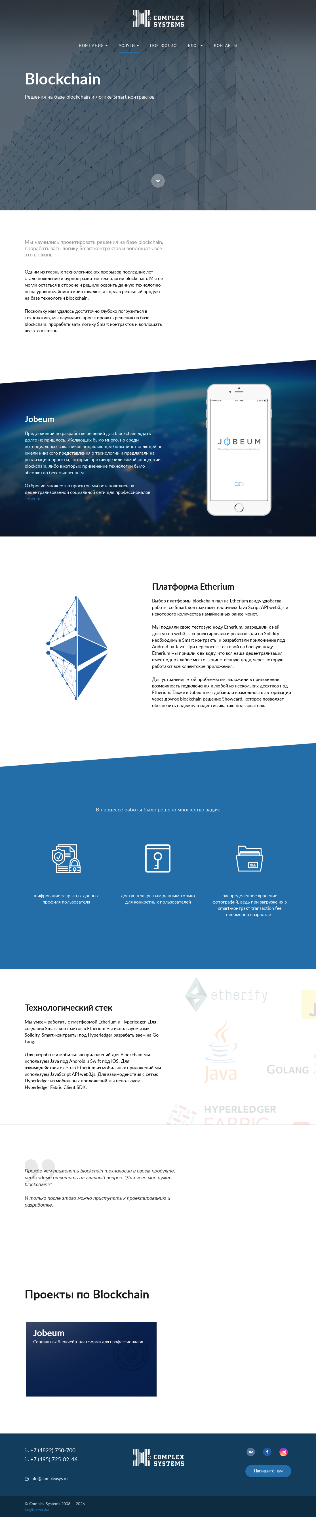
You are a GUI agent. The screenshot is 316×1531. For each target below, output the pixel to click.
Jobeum (32, 499)
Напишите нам (268, 1471)
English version (37, 1510)
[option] (158, 105)
